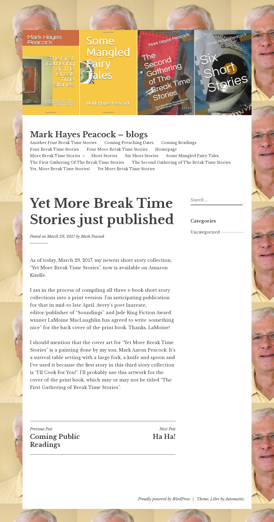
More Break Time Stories (55, 155)
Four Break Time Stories (54, 149)
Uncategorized (205, 232)
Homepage (166, 149)
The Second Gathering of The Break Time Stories (181, 162)
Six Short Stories (141, 155)
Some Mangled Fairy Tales (192, 155)
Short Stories (104, 155)
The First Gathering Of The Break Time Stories (77, 162)
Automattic (234, 499)
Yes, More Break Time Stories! (60, 168)
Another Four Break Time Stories (63, 142)
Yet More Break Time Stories (126, 168)
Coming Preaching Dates (129, 142)
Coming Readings (178, 142)
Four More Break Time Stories (117, 149)
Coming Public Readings (66, 438)
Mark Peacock (92, 236)
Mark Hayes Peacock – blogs (89, 134)
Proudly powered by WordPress (164, 499)
